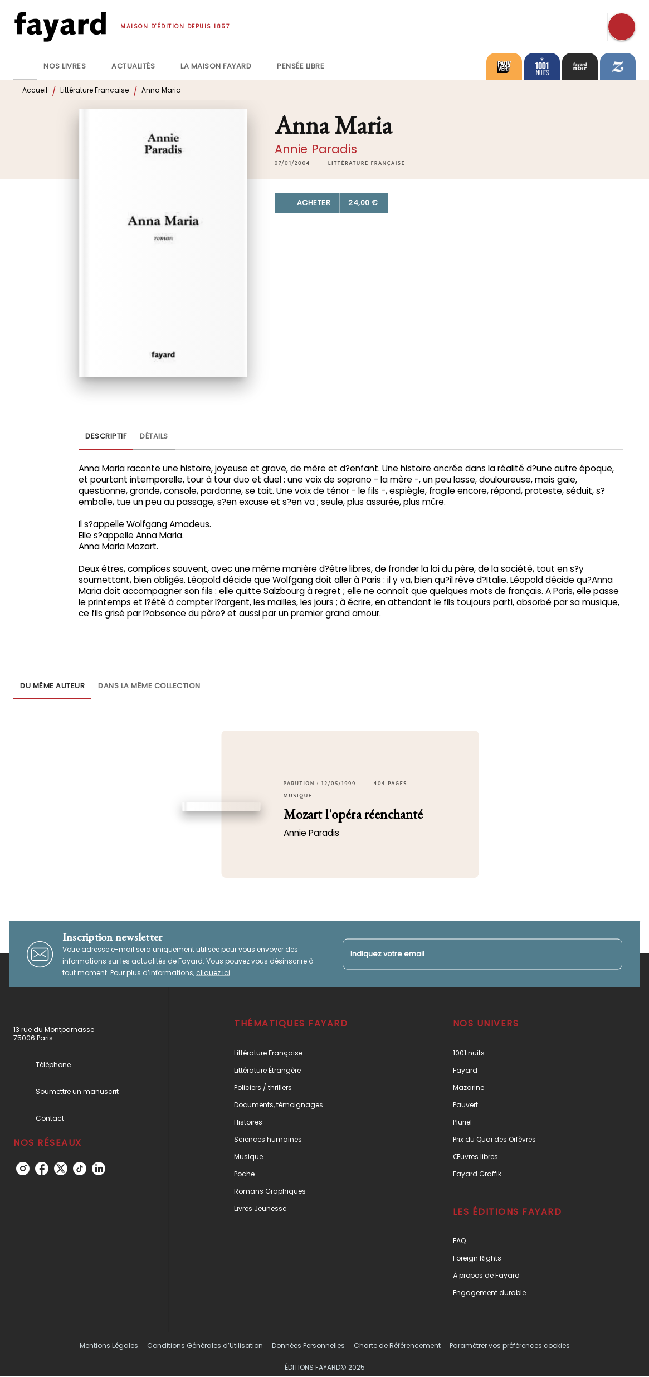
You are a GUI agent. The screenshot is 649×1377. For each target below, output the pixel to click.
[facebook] (41, 1168)
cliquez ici (213, 972)
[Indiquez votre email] (469, 953)
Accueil (34, 90)
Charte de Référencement (397, 1345)
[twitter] (60, 1168)
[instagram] (22, 1168)
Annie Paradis (316, 149)
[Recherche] (622, 27)
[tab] (25, 66)
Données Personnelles (308, 1345)
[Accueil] (60, 26)
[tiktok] (79, 1168)
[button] (366, 163)
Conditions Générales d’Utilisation (205, 1345)
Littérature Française (94, 90)
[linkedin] (98, 1168)
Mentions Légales (109, 1345)
